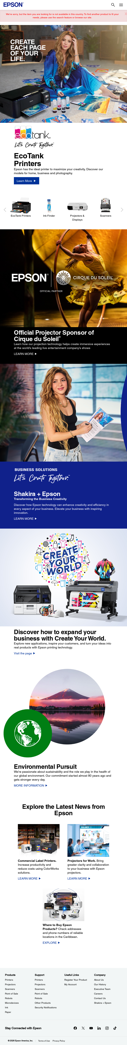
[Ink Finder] (49, 207)
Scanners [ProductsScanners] (10, 989)
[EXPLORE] (51, 942)
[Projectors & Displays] (77, 209)
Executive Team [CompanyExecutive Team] (102, 989)
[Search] (113, 5)
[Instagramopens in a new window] (107, 1028)
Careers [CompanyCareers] (98, 993)
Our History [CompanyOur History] (100, 984)
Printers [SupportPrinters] (39, 979)
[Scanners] (105, 207)
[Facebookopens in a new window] (75, 1028)
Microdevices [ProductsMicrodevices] (12, 1003)
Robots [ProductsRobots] (8, 998)
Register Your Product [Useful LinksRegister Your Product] (75, 979)
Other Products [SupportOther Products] (43, 1003)
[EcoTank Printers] (20, 207)
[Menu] (121, 5)
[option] (63, 108)
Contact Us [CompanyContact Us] (100, 998)
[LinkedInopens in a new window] (99, 1028)
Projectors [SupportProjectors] (40, 984)
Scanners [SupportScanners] (40, 989)
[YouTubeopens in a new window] (91, 1028)
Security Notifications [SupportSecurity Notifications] (46, 1007)
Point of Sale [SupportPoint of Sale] (41, 993)
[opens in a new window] (115, 1028)
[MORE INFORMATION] (31, 785)
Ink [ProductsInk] (6, 1007)
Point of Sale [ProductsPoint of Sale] (11, 993)
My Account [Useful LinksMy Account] (70, 984)
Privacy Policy (59, 1041)
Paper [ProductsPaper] (8, 1012)
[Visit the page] (25, 653)
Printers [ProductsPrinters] (9, 979)
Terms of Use (44, 1041)
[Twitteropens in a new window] (83, 1028)
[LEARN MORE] (25, 354)
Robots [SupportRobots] (38, 998)
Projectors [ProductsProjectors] (10, 984)
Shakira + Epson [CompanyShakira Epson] (102, 1003)
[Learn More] (26, 180)
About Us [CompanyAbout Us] (99, 979)
